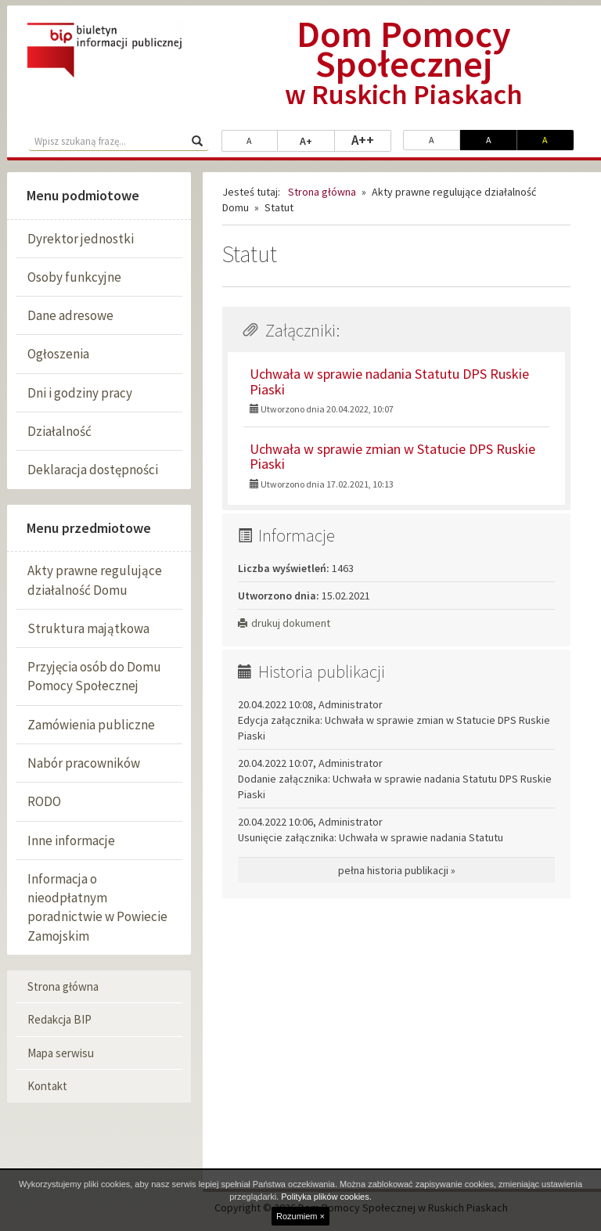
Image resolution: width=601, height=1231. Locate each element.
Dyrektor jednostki (80, 238)
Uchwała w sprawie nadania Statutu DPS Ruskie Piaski (389, 381)
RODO (44, 801)
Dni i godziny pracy (79, 392)
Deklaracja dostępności (92, 469)
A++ (371, 139)
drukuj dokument (284, 623)
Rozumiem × (300, 1216)
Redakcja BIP (59, 1019)
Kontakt (47, 1085)
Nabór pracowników (83, 763)
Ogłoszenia (58, 353)
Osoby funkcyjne (74, 277)
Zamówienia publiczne (91, 724)
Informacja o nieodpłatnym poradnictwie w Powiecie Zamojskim (97, 907)
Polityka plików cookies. (326, 1196)
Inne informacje (71, 840)
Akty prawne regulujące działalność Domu (94, 580)
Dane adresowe (70, 315)
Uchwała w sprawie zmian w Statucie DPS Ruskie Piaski (392, 456)
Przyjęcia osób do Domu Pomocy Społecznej (94, 676)
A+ (317, 140)
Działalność (59, 431)
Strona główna (63, 986)
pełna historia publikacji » (396, 870)
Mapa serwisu (60, 1053)
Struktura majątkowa (88, 628)
